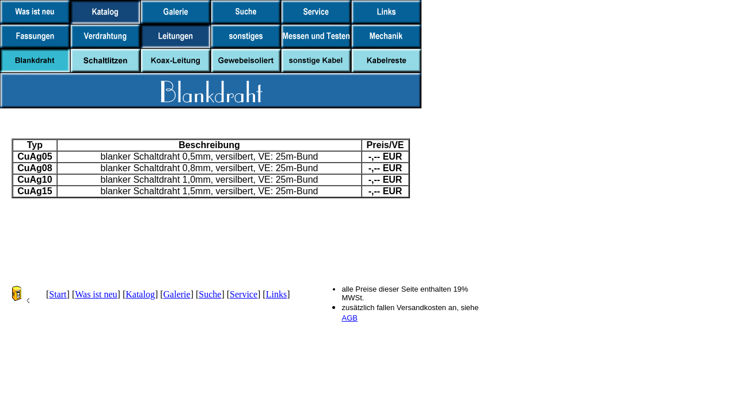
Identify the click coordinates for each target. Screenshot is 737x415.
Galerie (177, 294)
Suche (210, 294)
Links (276, 294)
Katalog (140, 294)
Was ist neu (96, 294)
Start (57, 294)
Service (243, 294)
